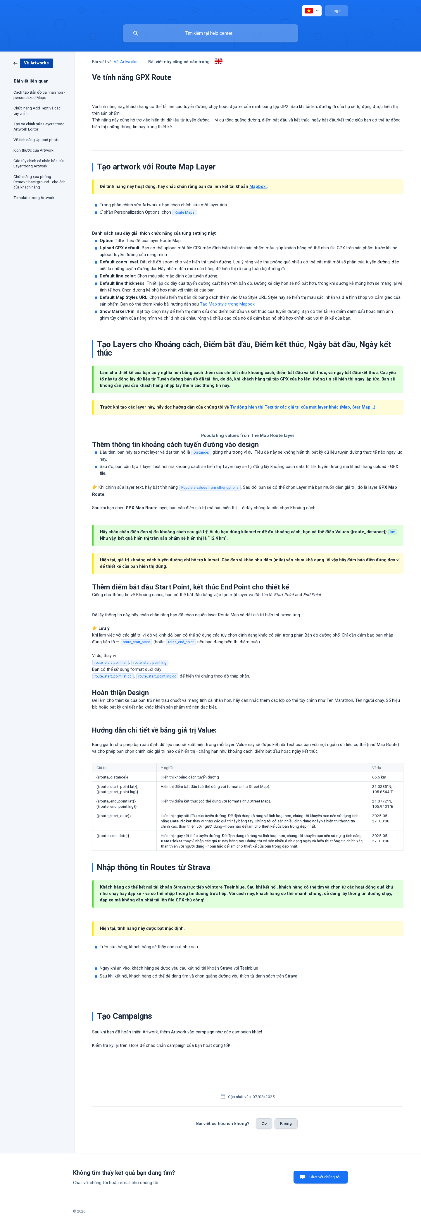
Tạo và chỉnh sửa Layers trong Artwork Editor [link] (39, 126)
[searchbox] (210, 33)
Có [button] (263, 1123)
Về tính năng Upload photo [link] (36, 139)
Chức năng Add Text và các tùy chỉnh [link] (37, 111)
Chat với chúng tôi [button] (324, 1177)
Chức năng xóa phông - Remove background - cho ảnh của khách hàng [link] (39, 181)
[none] (312, 10)
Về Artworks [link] (125, 61)
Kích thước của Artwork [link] (33, 150)
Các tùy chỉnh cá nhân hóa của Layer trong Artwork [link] (39, 163)
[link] (33, 63)
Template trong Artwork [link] (33, 197)
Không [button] (286, 1123)
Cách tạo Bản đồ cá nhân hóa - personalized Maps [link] (39, 95)
